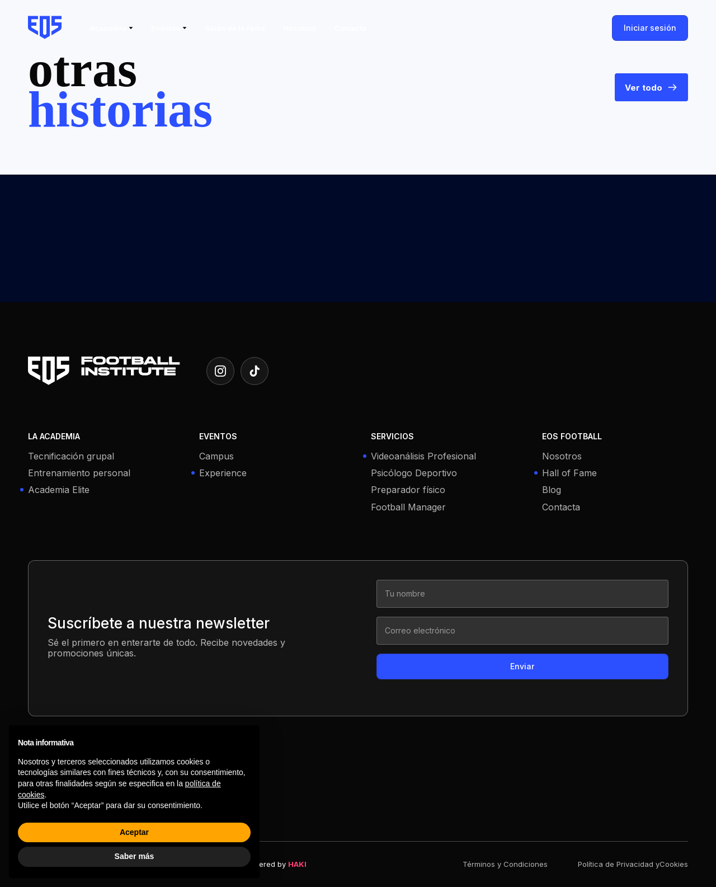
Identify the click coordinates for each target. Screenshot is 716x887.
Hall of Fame (569, 473)
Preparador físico (408, 490)
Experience (223, 473)
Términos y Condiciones (505, 864)
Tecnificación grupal (71, 456)
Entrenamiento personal (79, 473)
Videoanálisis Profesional (423, 456)
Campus (216, 456)
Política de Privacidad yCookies (633, 864)
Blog (551, 490)
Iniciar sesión (650, 27)
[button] (111, 28)
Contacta (561, 507)
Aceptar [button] (134, 832)
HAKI (297, 864)
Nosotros (562, 456)
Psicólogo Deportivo (414, 473)
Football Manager (408, 507)
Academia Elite (59, 490)
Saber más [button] (134, 856)
